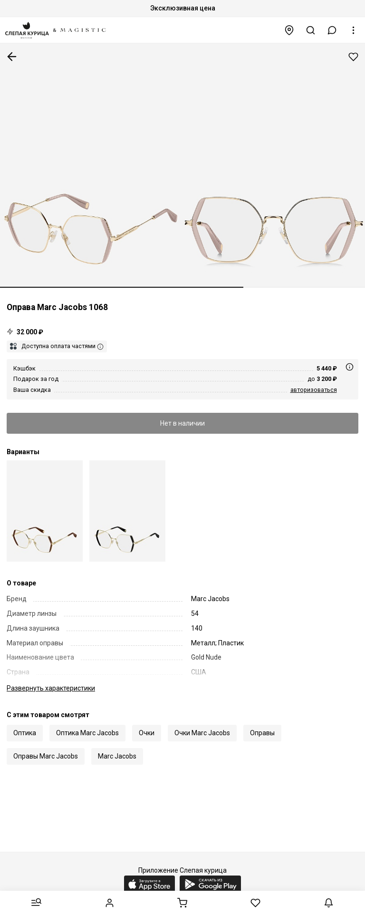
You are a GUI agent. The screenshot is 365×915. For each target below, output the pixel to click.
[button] (332, 30)
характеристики (51, 688)
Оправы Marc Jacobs (45, 756)
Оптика (24, 733)
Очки (146, 733)
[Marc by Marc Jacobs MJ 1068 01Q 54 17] (45, 511)
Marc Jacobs (117, 756)
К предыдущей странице (12, 56)
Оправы (262, 733)
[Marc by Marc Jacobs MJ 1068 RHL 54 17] (127, 511)
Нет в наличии (182, 423)
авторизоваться (313, 389)
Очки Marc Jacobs (202, 733)
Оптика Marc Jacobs (87, 733)
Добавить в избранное (353, 57)
